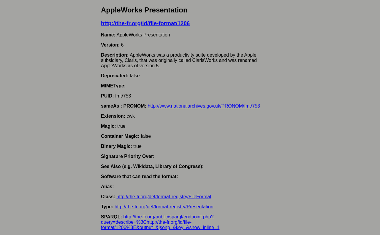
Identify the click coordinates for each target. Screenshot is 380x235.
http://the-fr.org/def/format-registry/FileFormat (163, 196)
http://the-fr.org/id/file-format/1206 (145, 23)
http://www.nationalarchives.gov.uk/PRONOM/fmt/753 (204, 105)
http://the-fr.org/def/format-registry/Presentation (164, 206)
